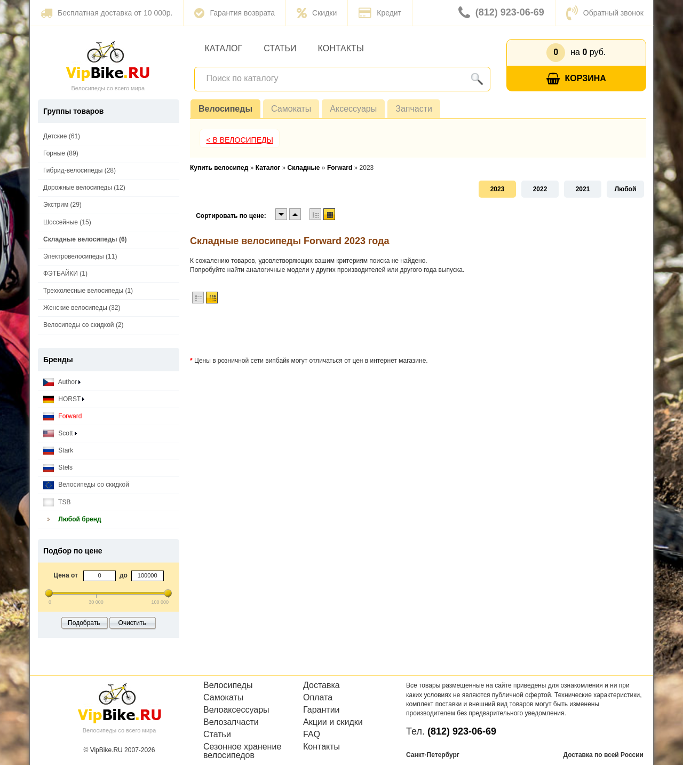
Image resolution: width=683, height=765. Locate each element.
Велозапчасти (231, 722)
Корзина (576, 79)
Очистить (132, 623)
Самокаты (291, 108)
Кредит (380, 13)
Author (62, 382)
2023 (497, 189)
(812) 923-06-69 (501, 12)
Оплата (317, 697)
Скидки (317, 13)
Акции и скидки (333, 722)
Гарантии (321, 710)
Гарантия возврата (234, 13)
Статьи (280, 48)
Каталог (224, 48)
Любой (626, 189)
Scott (60, 434)
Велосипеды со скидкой (86, 485)
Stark (58, 451)
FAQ (311, 734)
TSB (56, 502)
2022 (540, 189)
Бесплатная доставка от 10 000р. (106, 13)
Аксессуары (353, 108)
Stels (58, 468)
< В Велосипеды (239, 140)
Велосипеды (225, 108)
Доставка (321, 685)
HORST (63, 399)
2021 (583, 189)
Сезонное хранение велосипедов (242, 751)
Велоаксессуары (236, 710)
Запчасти (413, 108)
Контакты (341, 48)
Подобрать (84, 623)
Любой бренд (72, 520)
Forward (62, 416)
